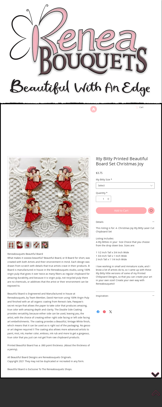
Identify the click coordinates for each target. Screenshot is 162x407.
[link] (146, 107)
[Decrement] (98, 199)
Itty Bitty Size (104, 179)
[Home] (93, 109)
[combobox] (125, 185)
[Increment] (108, 199)
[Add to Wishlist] (151, 210)
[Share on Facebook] (98, 312)
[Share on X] (111, 312)
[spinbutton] (103, 199)
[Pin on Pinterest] (104, 312)
